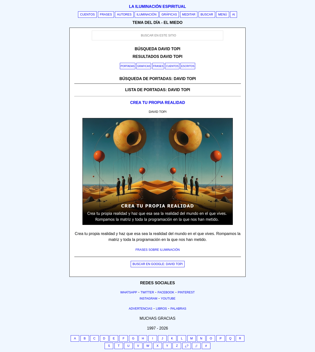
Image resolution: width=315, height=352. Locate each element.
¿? (186, 346)
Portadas (128, 66)
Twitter (147, 292)
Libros (161, 308)
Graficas (143, 66)
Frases (106, 14)
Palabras (178, 308)
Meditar (189, 14)
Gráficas (169, 14)
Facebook (166, 292)
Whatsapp (128, 292)
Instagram (148, 298)
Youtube (168, 298)
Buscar (207, 14)
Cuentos (87, 14)
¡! (196, 346)
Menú (222, 14)
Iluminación (147, 14)
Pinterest (186, 292)
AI (233, 14)
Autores (124, 14)
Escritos (187, 66)
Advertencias (140, 308)
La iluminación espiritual (157, 6)
